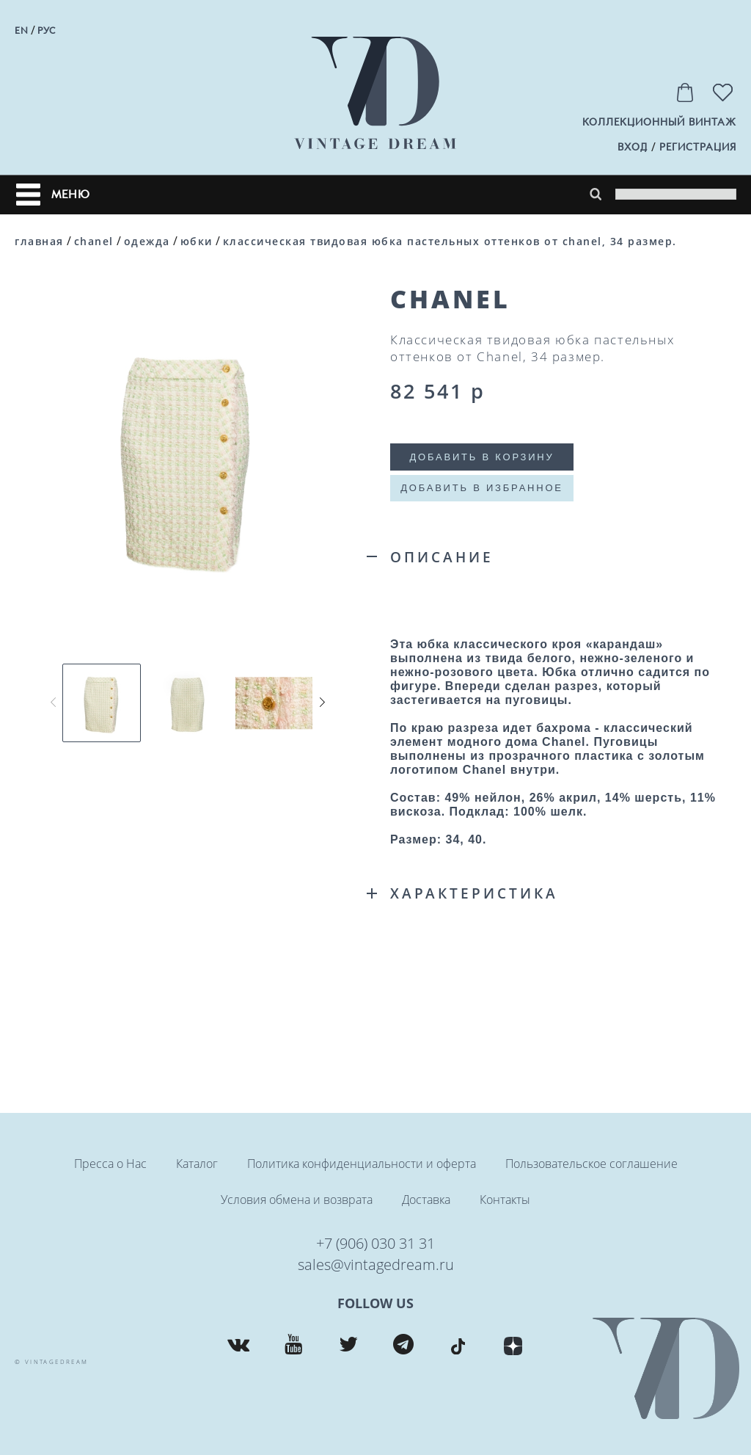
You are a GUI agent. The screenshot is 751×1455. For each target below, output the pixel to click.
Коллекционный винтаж (659, 122)
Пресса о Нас (110, 1163)
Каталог (197, 1163)
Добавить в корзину (481, 456)
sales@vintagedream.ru (376, 1264)
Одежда (147, 241)
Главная (39, 241)
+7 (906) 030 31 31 (375, 1243)
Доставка (426, 1199)
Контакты (505, 1199)
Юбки (196, 241)
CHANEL (94, 241)
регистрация (697, 147)
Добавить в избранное (481, 487)
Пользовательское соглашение (591, 1163)
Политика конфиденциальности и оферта (361, 1163)
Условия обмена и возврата (297, 1199)
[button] (322, 702)
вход (633, 147)
